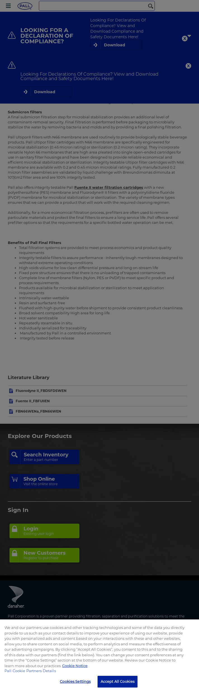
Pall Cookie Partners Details (30, 671)
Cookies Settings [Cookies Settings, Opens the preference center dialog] (75, 681)
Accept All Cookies (117, 681)
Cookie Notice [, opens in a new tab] (74, 666)
